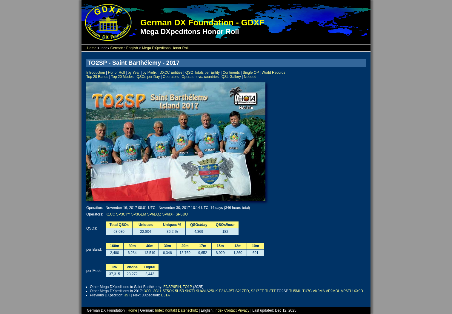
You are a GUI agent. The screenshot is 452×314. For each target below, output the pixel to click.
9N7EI (190, 291)
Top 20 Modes (122, 77)
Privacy (243, 310)
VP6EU (347, 291)
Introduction (95, 72)
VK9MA (319, 291)
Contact (230, 310)
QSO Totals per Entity (202, 72)
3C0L (148, 291)
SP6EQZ (154, 214)
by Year (134, 72)
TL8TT (270, 291)
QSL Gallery (231, 77)
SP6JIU (182, 214)
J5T (231, 291)
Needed (250, 77)
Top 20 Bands (97, 77)
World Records (273, 72)
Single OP (251, 72)
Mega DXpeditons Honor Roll (165, 48)
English (132, 48)
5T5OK (168, 291)
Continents (231, 72)
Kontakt (171, 310)
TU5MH (295, 291)
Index (159, 310)
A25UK (212, 291)
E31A (223, 291)
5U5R (179, 291)
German (116, 48)
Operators (171, 77)
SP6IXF (168, 214)
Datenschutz (188, 310)
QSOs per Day (148, 77)
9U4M (201, 291)
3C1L (157, 291)
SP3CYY (123, 214)
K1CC (110, 214)
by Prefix (150, 72)
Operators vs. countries (200, 77)
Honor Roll (116, 72)
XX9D (358, 291)
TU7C (307, 291)
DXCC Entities (170, 72)
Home (91, 48)
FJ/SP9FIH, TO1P (177, 287)
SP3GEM (138, 214)
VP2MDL (333, 291)
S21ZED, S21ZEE (249, 291)
